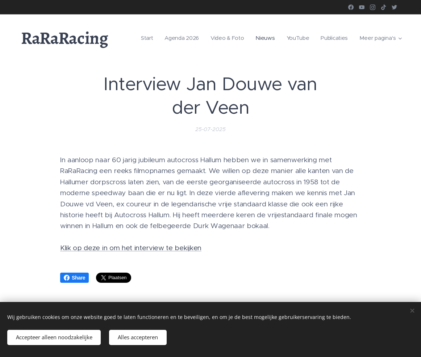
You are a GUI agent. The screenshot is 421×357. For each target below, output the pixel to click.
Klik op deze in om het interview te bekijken (130, 248)
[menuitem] (143, 38)
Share (74, 278)
